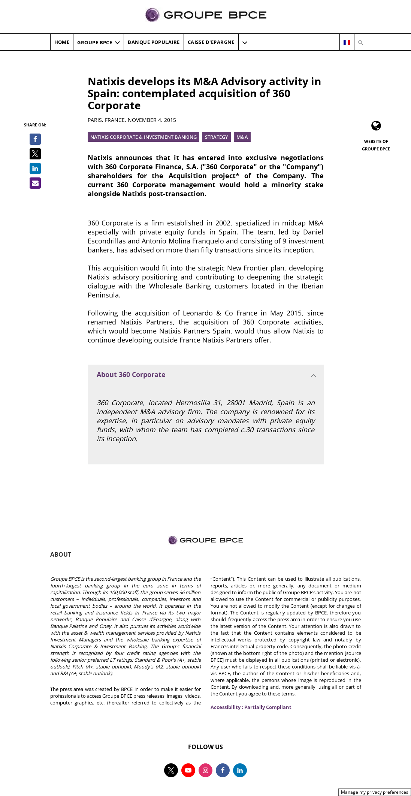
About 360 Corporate (131, 374)
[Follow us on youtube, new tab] (188, 770)
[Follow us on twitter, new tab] (171, 770)
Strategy (216, 137)
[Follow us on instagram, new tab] (205, 770)
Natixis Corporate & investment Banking (143, 137)
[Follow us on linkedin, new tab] (240, 770)
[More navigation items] (245, 42)
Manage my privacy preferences (374, 792)
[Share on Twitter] (35, 154)
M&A (242, 137)
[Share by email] (35, 183)
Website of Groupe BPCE (376, 145)
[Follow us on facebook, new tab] (223, 770)
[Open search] (360, 42)
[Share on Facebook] (35, 139)
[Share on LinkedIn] (35, 168)
